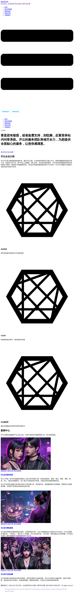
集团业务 (8, 11)
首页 (6, 7)
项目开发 (8, 13)
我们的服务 (8, 9)
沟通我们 (8, 15)
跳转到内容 (4, 1)
